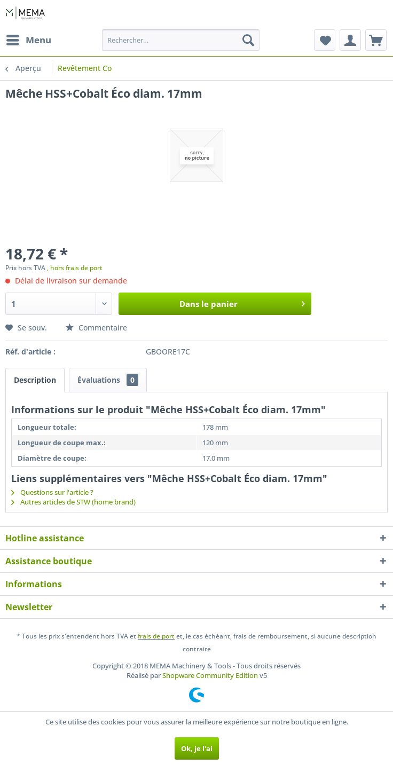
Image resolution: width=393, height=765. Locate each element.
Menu (28, 38)
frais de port (156, 636)
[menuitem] (28, 40)
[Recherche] (248, 40)
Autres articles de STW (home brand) (73, 502)
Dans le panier (242, 302)
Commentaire (96, 327)
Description (35, 380)
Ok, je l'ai (197, 748)
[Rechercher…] (180, 40)
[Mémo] (324, 40)
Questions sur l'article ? (52, 492)
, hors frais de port (75, 267)
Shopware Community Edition (210, 675)
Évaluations (107, 380)
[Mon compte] (350, 40)
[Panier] (376, 40)
